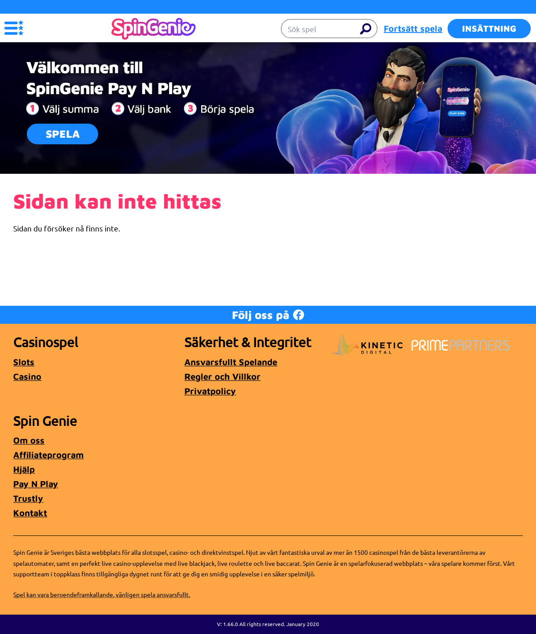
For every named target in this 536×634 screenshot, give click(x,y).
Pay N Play (35, 484)
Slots (23, 362)
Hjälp (24, 469)
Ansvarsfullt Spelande (230, 362)
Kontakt (30, 513)
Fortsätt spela (413, 28)
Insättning (489, 28)
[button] (14, 28)
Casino (27, 376)
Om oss (28, 440)
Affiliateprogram (48, 455)
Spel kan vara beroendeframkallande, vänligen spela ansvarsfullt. (101, 594)
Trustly (28, 498)
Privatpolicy (210, 391)
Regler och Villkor (222, 376)
